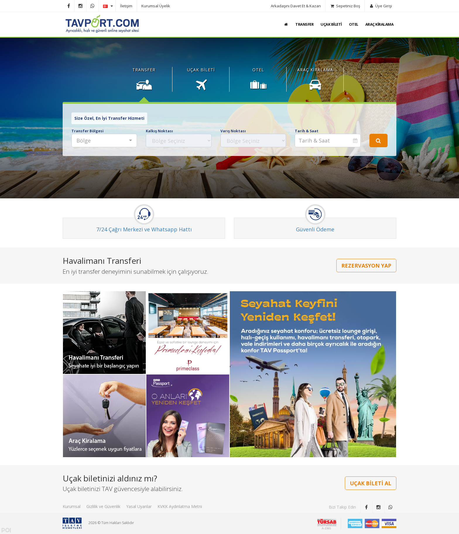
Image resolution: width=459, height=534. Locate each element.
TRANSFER (304, 24)
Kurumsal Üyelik (155, 5)
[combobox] (104, 140)
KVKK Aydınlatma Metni (179, 506)
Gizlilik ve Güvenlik (103, 506)
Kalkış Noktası (159, 131)
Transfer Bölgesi (87, 131)
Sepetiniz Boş (345, 5)
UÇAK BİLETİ (331, 24)
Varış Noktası (233, 131)
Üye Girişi (380, 5)
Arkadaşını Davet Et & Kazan (296, 5)
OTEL (353, 24)
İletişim (126, 5)
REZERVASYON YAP (366, 265)
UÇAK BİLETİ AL (370, 483)
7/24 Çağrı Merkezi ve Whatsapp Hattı (144, 229)
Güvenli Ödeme (315, 229)
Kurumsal (72, 506)
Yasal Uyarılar (139, 506)
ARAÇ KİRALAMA (379, 24)
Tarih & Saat (306, 131)
